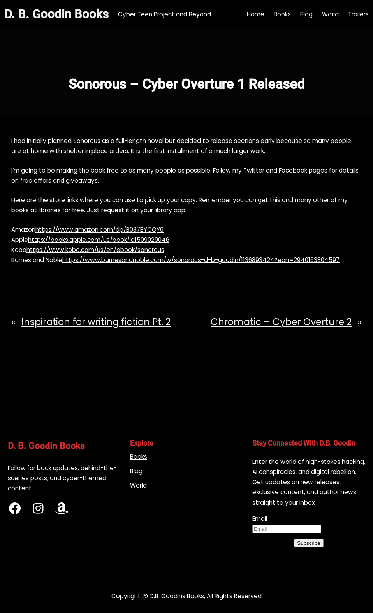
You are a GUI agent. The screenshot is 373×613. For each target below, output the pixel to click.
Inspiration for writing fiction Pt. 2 (96, 321)
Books (138, 457)
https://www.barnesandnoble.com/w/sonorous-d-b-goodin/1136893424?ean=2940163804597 (201, 260)
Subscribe (308, 543)
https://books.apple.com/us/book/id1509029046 (98, 240)
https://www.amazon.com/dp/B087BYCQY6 (99, 229)
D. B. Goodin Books (56, 14)
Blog (136, 471)
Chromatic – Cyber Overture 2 (281, 321)
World (138, 485)
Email (259, 518)
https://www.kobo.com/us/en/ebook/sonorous (95, 250)
